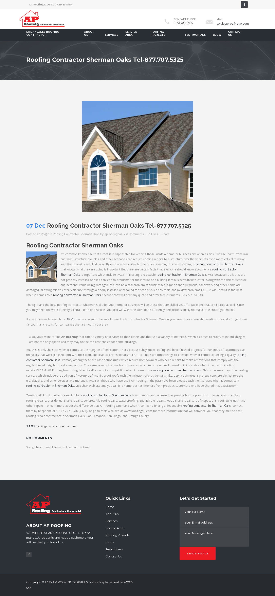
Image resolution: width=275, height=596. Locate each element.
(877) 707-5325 (183, 23)
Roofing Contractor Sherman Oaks (76, 234)
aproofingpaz (114, 234)
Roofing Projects (117, 535)
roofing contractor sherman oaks (56, 426)
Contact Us (114, 556)
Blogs (110, 542)
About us (112, 514)
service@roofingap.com (233, 23)
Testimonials (114, 549)
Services (111, 521)
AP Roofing (74, 319)
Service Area (115, 528)
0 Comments (135, 234)
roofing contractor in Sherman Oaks (219, 264)
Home (110, 507)
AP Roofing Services (70, 582)
